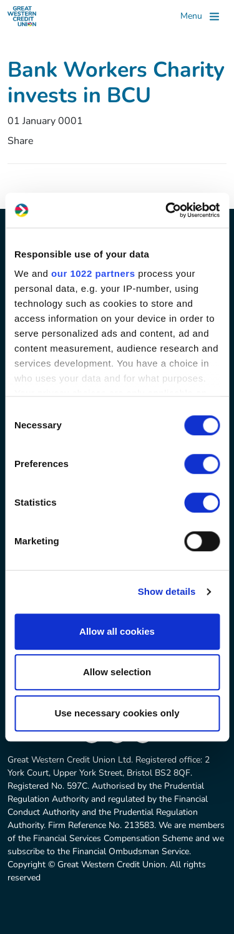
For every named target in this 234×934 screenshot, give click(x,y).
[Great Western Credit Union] (21, 16)
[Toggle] (200, 16)
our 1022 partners (93, 273)
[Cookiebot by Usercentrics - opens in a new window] (167, 210)
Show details (167, 591)
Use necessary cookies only (116, 713)
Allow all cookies (117, 631)
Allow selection (117, 672)
